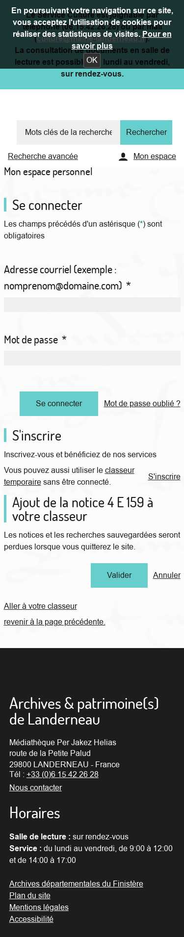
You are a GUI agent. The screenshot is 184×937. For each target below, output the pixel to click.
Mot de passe (35, 339)
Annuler (167, 575)
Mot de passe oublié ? (142, 403)
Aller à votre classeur (40, 606)
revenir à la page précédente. (54, 622)
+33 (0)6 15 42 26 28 (62, 774)
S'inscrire (164, 476)
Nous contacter (35, 787)
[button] (92, 60)
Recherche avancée (43, 156)
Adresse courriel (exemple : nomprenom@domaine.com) (67, 277)
